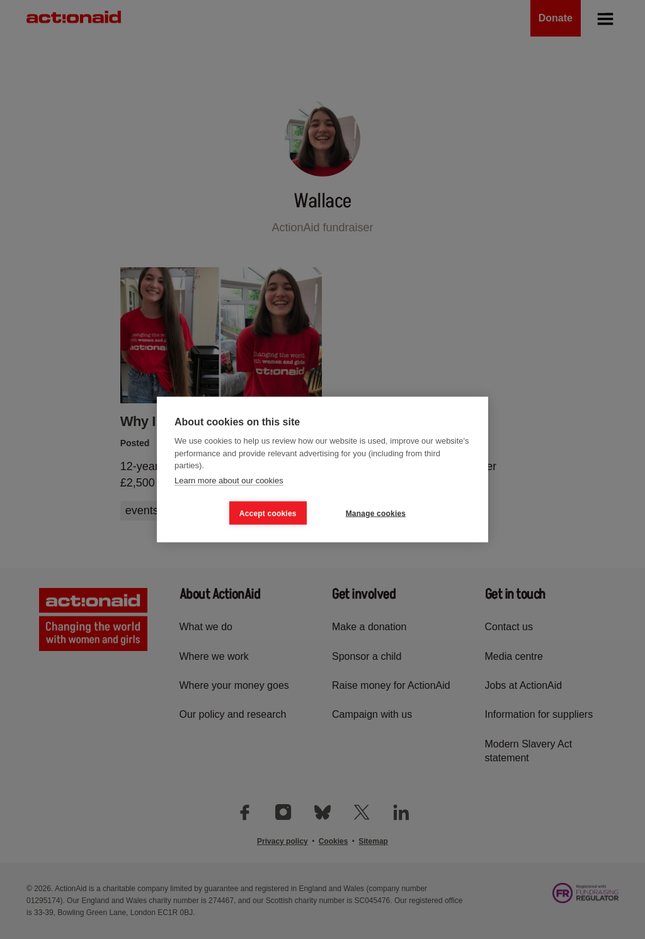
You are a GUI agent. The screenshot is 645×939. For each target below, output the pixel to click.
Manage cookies (376, 513)
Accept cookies (268, 513)
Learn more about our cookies (228, 480)
